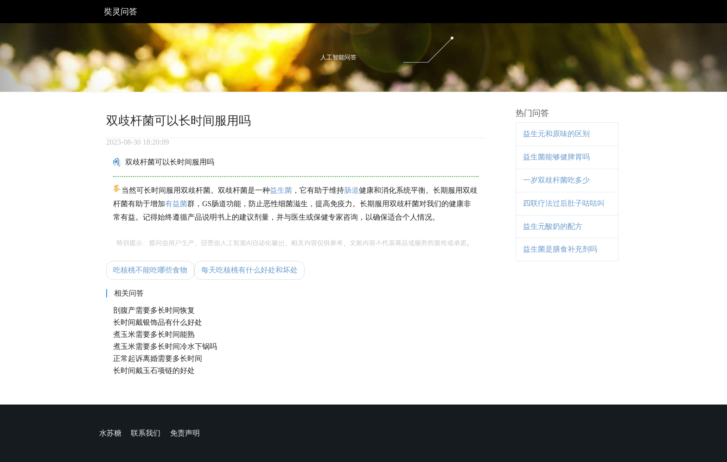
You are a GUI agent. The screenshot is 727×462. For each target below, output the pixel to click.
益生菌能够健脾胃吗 (556, 157)
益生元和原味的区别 (556, 134)
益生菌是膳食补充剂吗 (560, 249)
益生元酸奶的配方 (552, 226)
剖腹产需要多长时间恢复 (154, 310)
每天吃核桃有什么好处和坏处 (249, 270)
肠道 (351, 190)
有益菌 (176, 204)
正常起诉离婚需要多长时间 (157, 358)
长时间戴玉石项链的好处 (154, 370)
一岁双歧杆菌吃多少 (556, 180)
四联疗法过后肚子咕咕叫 (564, 203)
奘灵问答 (120, 11)
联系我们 (145, 433)
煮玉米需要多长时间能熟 (154, 334)
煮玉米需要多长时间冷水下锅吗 (165, 346)
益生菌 (281, 190)
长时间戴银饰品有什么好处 (157, 322)
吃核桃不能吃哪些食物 (150, 270)
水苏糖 (110, 433)
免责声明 (185, 433)
